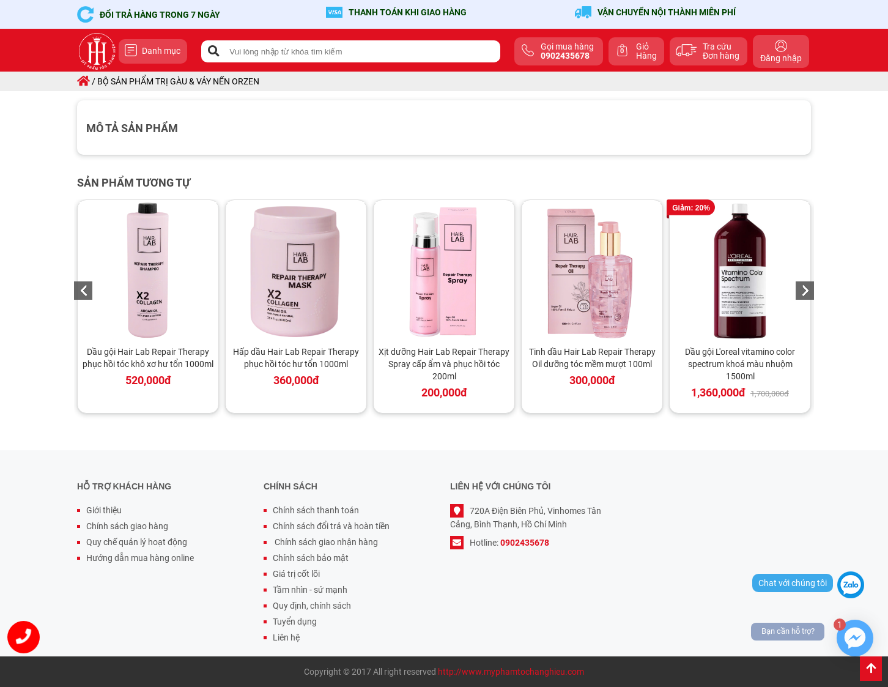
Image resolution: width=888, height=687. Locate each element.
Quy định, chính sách (312, 606)
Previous (83, 290)
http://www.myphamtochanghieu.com (511, 672)
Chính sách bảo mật (311, 558)
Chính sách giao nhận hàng (325, 542)
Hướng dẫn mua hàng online (140, 558)
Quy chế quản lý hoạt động (136, 542)
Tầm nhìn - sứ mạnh (310, 590)
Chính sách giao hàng (127, 526)
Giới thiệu (104, 510)
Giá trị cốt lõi (296, 574)
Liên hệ (286, 637)
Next (805, 290)
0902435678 (524, 543)
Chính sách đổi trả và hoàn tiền (331, 526)
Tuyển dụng (295, 621)
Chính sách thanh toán (316, 510)
